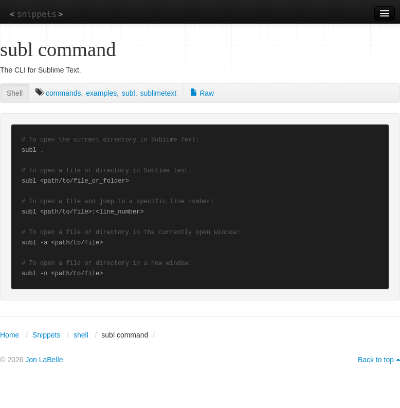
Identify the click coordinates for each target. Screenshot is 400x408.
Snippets (46, 335)
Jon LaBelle (44, 360)
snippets (36, 13)
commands (63, 93)
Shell (15, 93)
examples (101, 93)
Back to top (376, 360)
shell (81, 335)
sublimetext (158, 93)
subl (128, 93)
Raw (202, 93)
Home (9, 335)
